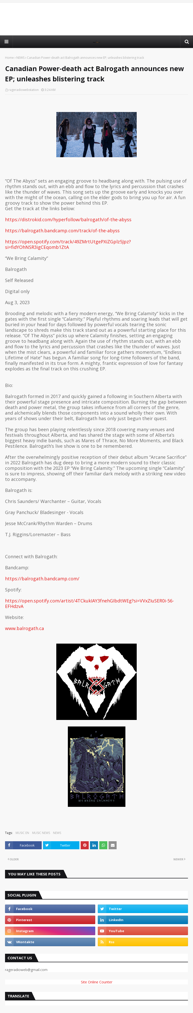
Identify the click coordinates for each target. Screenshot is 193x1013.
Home (9, 57)
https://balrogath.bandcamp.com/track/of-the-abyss (62, 231)
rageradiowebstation (24, 90)
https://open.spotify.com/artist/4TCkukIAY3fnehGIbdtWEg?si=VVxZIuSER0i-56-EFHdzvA (89, 603)
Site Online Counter (96, 982)
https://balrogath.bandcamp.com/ (42, 579)
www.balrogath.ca (24, 628)
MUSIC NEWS (41, 833)
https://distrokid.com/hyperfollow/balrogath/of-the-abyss (68, 219)
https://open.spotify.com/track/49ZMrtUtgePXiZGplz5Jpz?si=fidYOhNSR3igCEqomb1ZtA (68, 244)
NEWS (20, 57)
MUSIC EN (22, 833)
